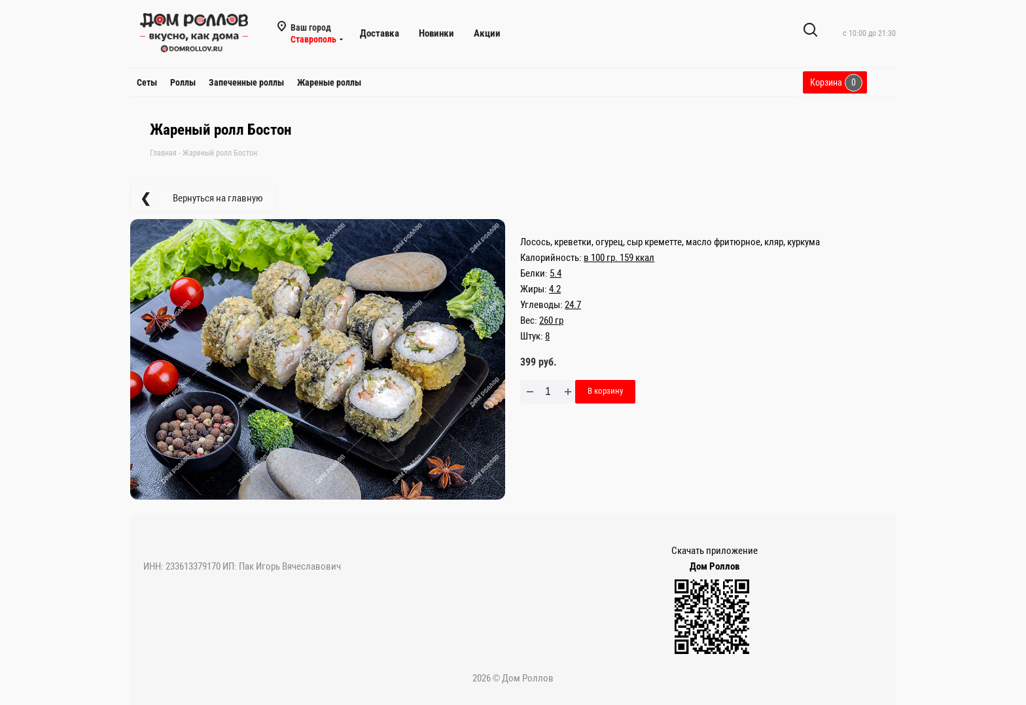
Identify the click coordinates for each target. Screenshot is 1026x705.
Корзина (836, 83)
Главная (163, 153)
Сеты (147, 82)
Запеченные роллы (246, 82)
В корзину (605, 391)
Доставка (379, 33)
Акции (487, 33)
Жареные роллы (329, 82)
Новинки (436, 33)
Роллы (183, 82)
